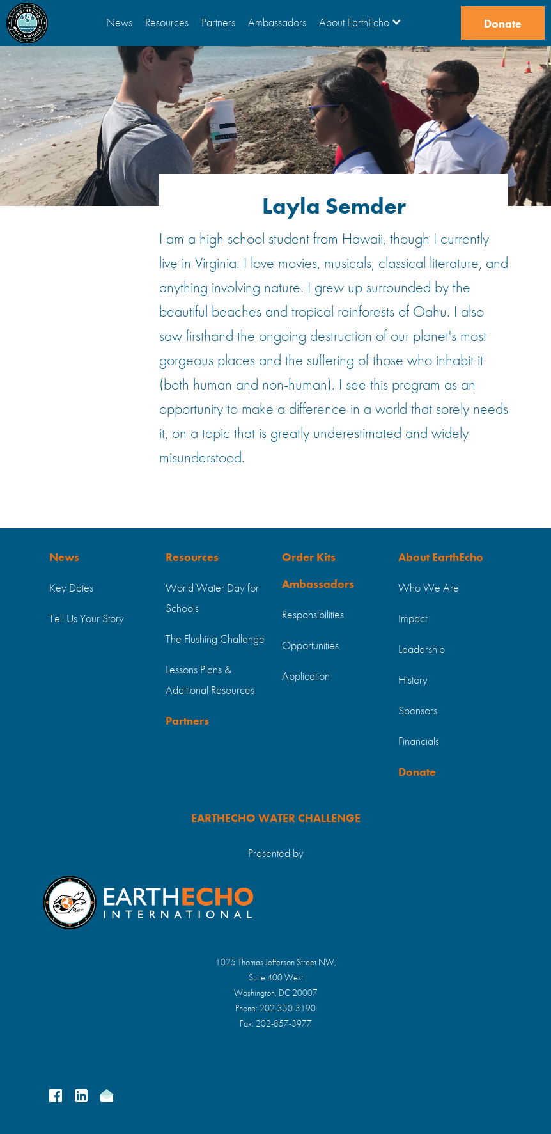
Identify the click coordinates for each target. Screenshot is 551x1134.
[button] (360, 23)
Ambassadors (277, 23)
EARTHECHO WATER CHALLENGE (276, 818)
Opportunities (310, 646)
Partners (218, 23)
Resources (167, 23)
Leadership (421, 650)
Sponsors (417, 711)
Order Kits (309, 557)
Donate (503, 24)
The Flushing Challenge (215, 639)
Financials (418, 742)
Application (306, 676)
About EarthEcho (440, 557)
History (413, 680)
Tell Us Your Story (86, 619)
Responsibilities (313, 615)
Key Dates (71, 588)
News (119, 23)
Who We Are (428, 588)
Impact (412, 619)
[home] (27, 23)
